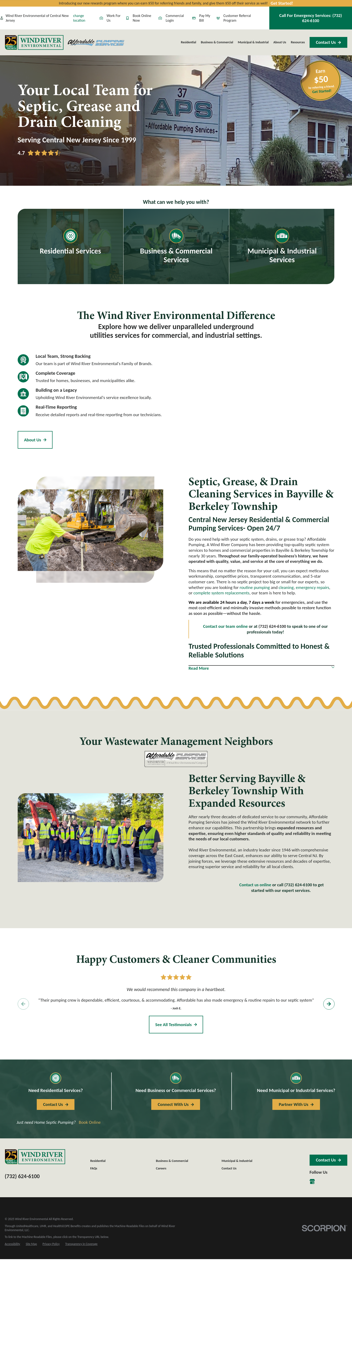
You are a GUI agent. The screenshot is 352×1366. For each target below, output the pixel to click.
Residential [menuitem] (188, 42)
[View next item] (328, 1003)
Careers (161, 1168)
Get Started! (282, 3)
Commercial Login (171, 18)
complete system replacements (221, 593)
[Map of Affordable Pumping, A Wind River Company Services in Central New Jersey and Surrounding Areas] (256, 406)
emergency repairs (312, 587)
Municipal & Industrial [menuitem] (253, 42)
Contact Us (328, 42)
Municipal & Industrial (236, 1161)
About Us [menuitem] (279, 42)
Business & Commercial (172, 1161)
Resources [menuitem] (298, 42)
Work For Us (110, 18)
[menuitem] (12, 1244)
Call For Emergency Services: (310, 18)
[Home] (34, 42)
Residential (98, 1161)
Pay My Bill (201, 18)
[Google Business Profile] (312, 1181)
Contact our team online (225, 626)
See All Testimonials (176, 1024)
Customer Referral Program (234, 18)
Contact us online (255, 884)
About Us (35, 439)
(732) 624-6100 (22, 1176)
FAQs (93, 1168)
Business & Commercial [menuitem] (217, 42)
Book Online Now (138, 18)
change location (79, 18)
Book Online (90, 1122)
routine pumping (255, 587)
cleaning (286, 587)
